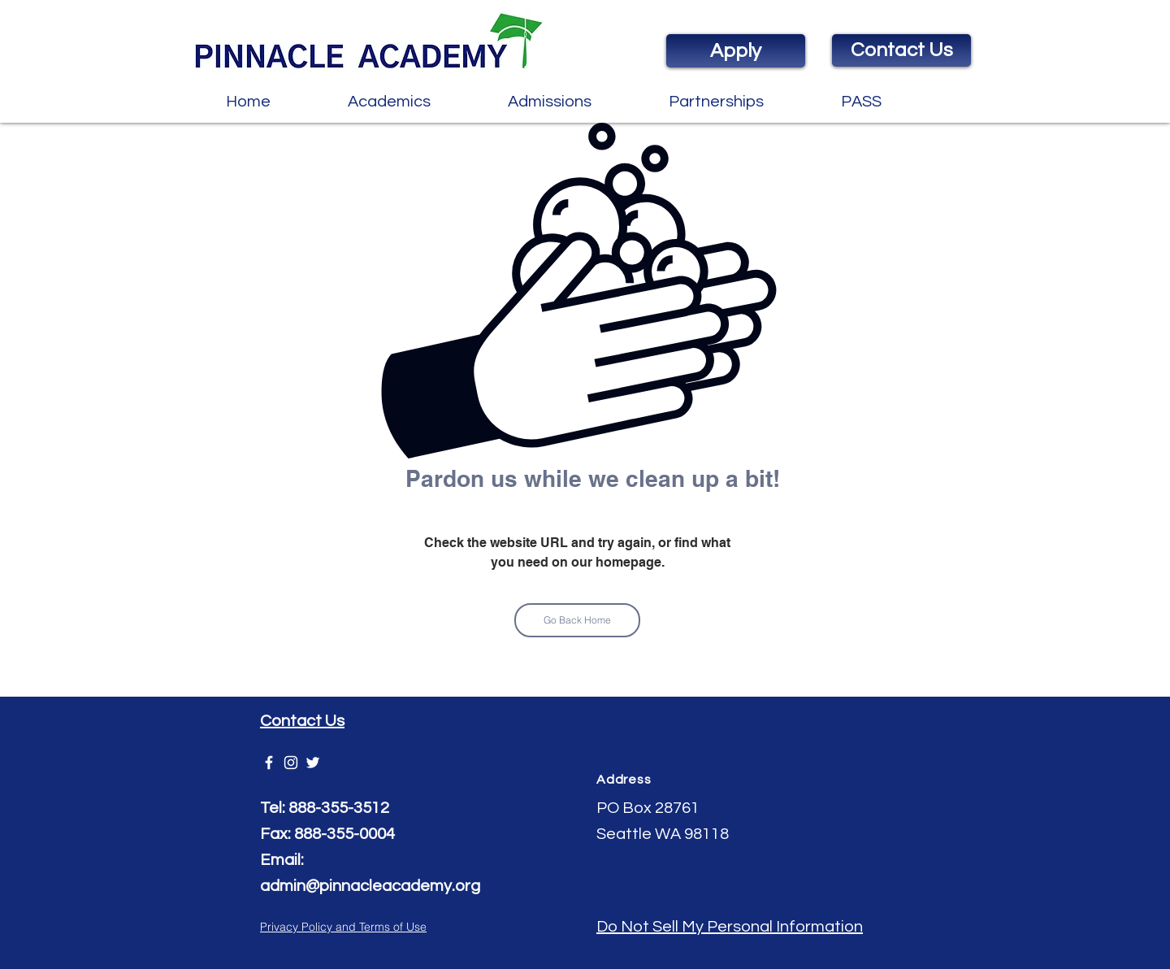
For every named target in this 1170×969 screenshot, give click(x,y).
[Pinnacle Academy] (269, 762)
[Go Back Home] (577, 620)
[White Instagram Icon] (291, 762)
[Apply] (735, 50)
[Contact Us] (901, 50)
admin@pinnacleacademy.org (370, 886)
